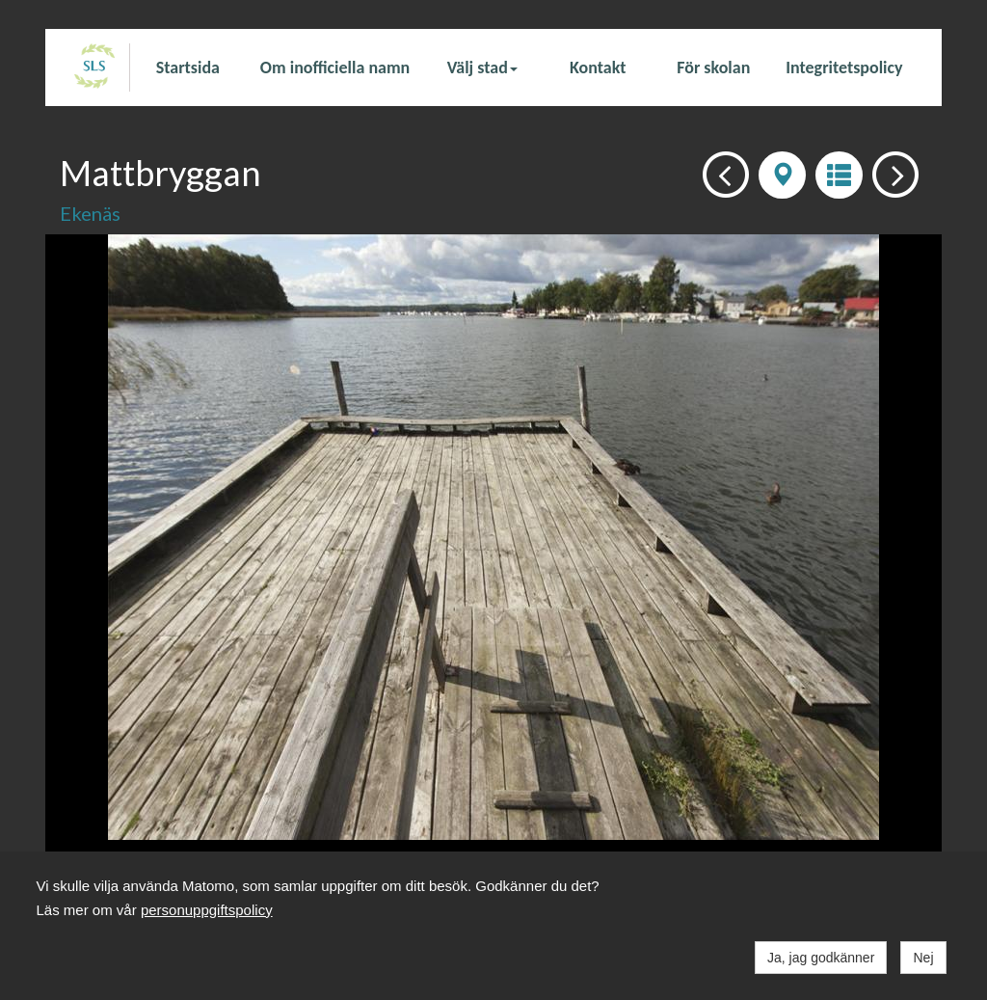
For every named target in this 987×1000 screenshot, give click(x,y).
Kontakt (598, 67)
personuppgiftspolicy (207, 910)
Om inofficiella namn (335, 67)
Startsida (188, 67)
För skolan (713, 67)
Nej (923, 957)
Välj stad (482, 67)
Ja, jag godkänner (820, 957)
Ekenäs (90, 213)
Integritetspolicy (844, 67)
